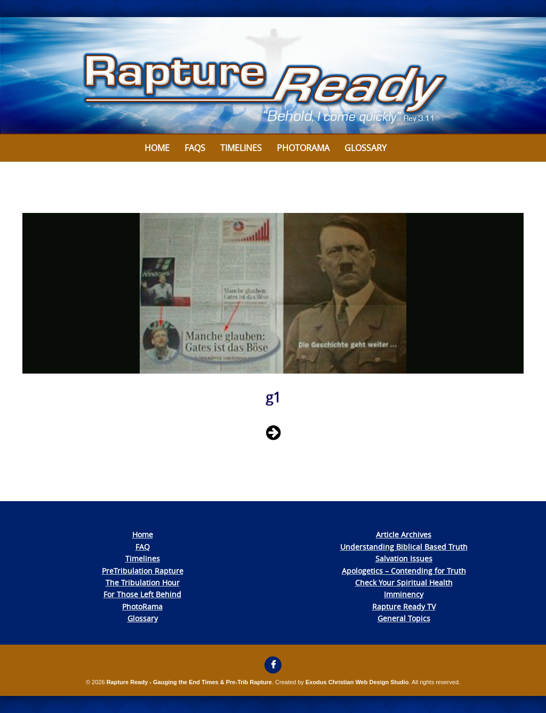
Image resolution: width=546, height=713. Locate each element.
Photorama (303, 148)
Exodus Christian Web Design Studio (357, 682)
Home (157, 148)
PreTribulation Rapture (142, 571)
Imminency (403, 594)
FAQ (142, 547)
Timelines (241, 148)
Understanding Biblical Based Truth (404, 547)
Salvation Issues (403, 558)
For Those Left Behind (142, 594)
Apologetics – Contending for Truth (404, 571)
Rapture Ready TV (404, 606)
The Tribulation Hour (143, 582)
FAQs (194, 148)
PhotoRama (142, 606)
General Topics (404, 618)
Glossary (365, 148)
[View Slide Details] (273, 75)
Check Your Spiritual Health (404, 582)
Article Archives (403, 534)
